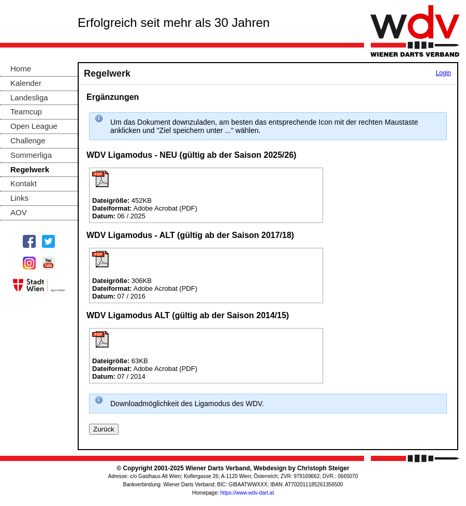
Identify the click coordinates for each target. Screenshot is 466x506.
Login (443, 73)
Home (20, 68)
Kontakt (23, 183)
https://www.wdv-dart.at (247, 493)
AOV (18, 212)
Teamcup (26, 111)
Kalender (25, 83)
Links (19, 198)
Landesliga (29, 97)
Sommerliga (31, 155)
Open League (33, 126)
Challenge (28, 140)
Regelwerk (29, 169)
